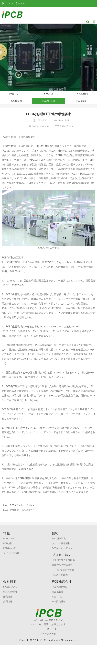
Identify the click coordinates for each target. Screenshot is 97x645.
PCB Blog (81, 100)
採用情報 (7, 601)
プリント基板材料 (61, 543)
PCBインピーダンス (62, 548)
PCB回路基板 (58, 601)
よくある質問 (81, 94)
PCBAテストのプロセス (22, 505)
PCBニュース (16, 94)
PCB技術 (48, 94)
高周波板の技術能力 (62, 565)
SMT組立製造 (59, 538)
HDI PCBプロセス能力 (63, 560)
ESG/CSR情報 (10, 591)
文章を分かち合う (64, 126)
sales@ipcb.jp (48, 633)
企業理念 (7, 596)
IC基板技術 (16, 100)
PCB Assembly (59, 586)
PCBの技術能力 (60, 575)
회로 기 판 (57, 596)
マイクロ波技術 (11, 553)
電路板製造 (57, 591)
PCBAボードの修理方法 (22, 510)
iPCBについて (10, 586)
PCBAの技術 (48, 100)
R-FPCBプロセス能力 (63, 570)
